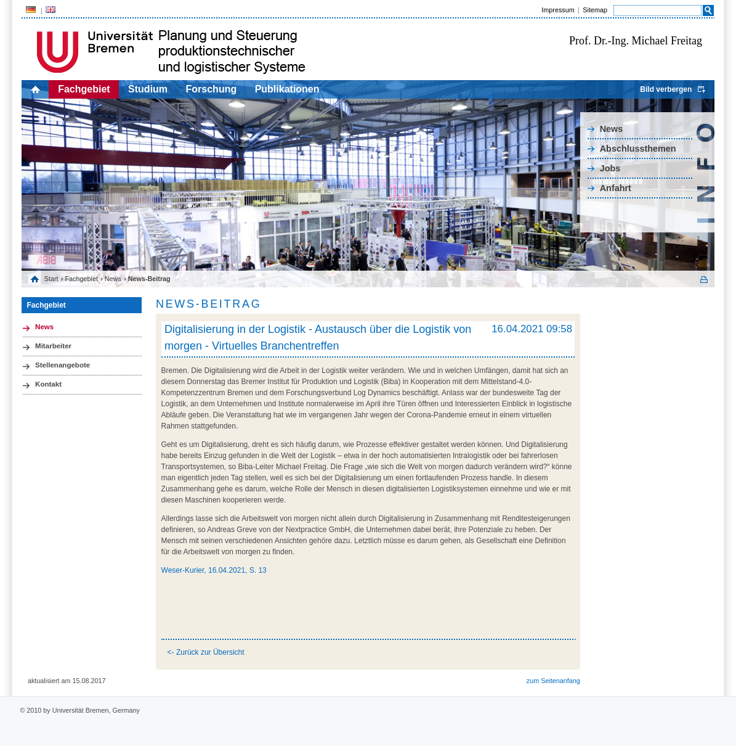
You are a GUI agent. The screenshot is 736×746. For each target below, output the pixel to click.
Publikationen (287, 89)
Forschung (211, 89)
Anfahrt (615, 188)
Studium (148, 89)
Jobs (610, 168)
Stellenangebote (62, 365)
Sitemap (595, 10)
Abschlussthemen (638, 149)
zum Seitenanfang (553, 680)
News (611, 129)
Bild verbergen (666, 89)
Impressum (557, 10)
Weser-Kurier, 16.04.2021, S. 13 (214, 570)
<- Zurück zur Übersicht (206, 652)
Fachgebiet (84, 89)
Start (51, 278)
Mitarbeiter (53, 346)
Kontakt (48, 384)
